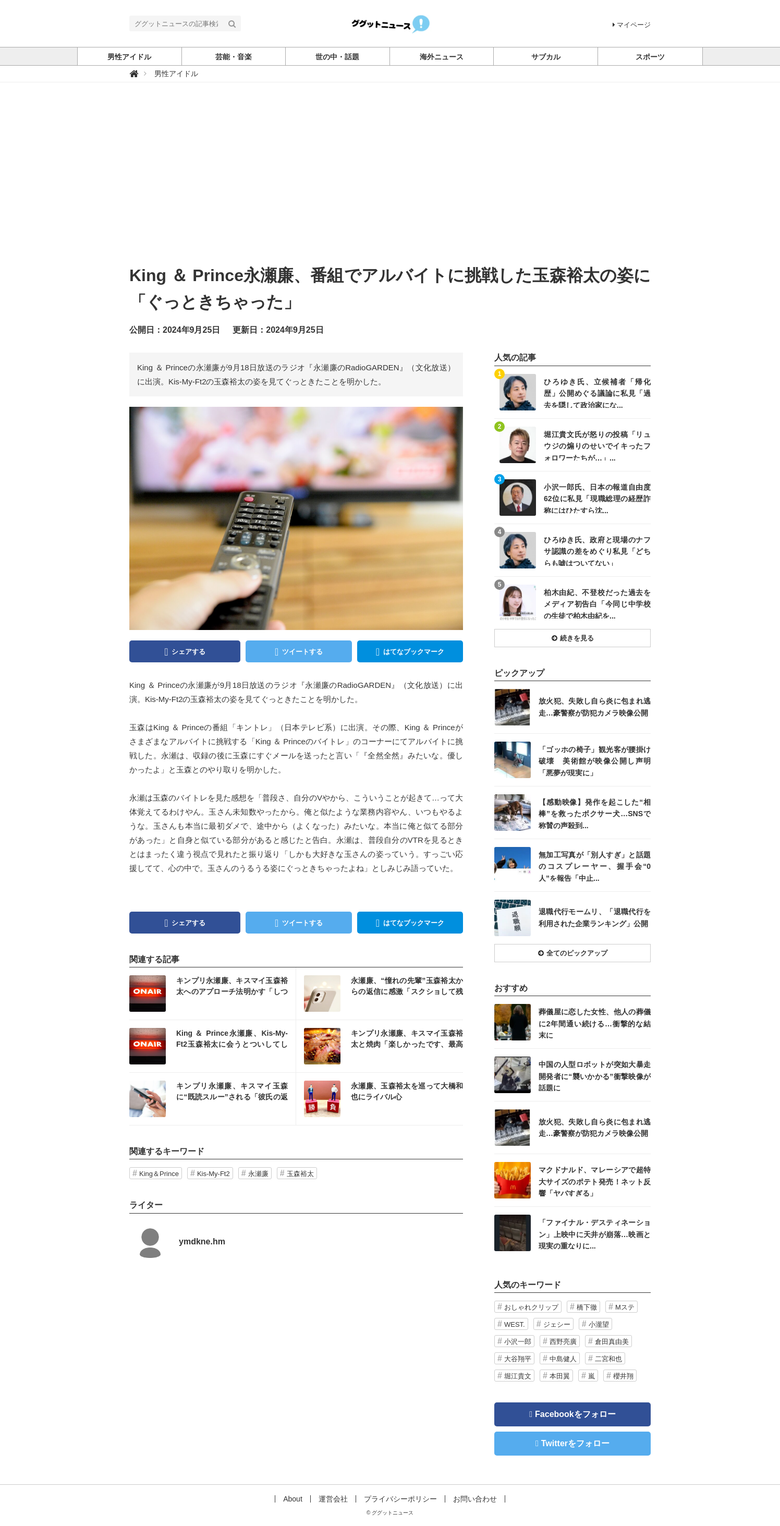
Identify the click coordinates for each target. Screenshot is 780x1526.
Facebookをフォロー (575, 1414)
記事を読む (212, 993)
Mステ (625, 1307)
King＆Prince (159, 1174)
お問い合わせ (475, 1499)
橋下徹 (587, 1307)
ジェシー (556, 1324)
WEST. (514, 1324)
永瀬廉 (258, 1174)
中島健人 (563, 1359)
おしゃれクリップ (531, 1307)
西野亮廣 (563, 1342)
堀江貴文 (517, 1376)
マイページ (632, 25)
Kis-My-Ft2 (213, 1174)
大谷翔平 (517, 1359)
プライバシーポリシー (400, 1499)
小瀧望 (599, 1324)
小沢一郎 (517, 1342)
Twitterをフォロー (575, 1443)
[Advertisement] (390, 184)
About (292, 1499)
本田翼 (560, 1376)
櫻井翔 (623, 1376)
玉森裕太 (300, 1174)
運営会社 (333, 1499)
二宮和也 (608, 1359)
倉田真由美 (612, 1342)
